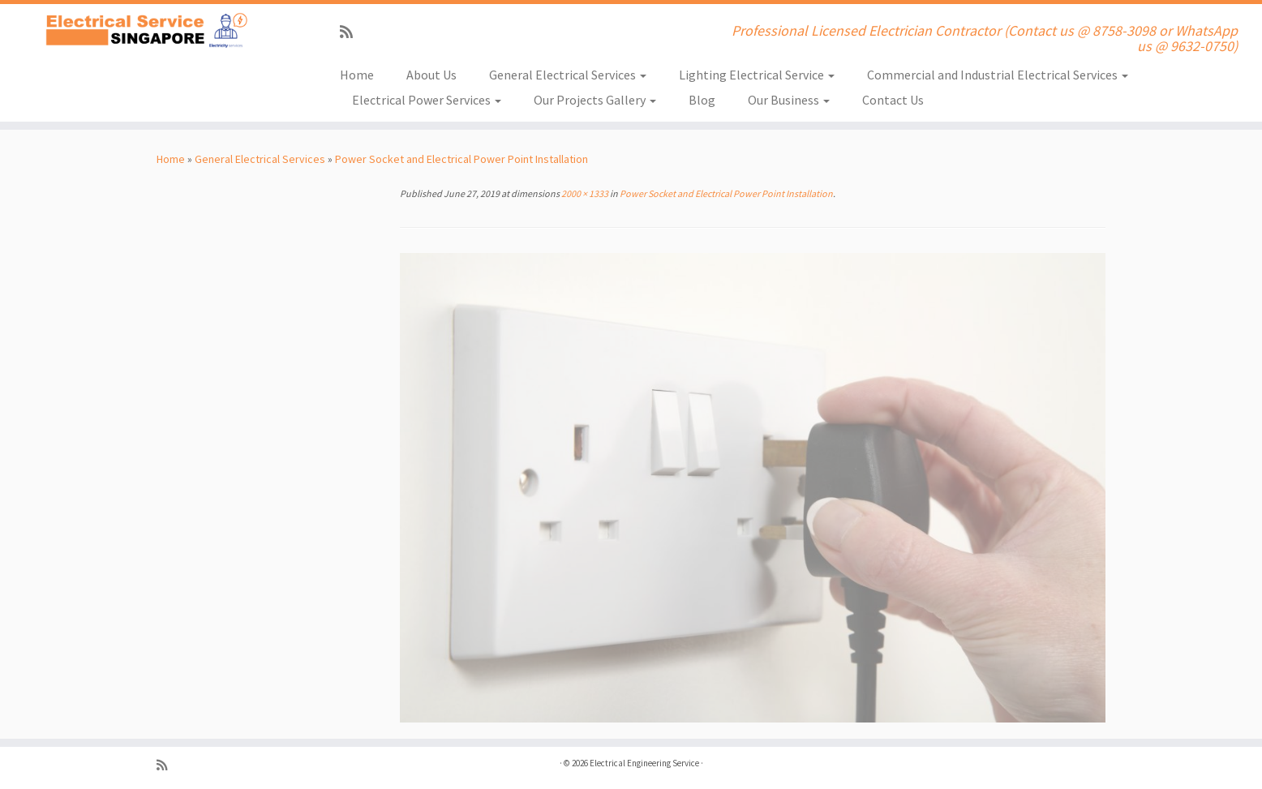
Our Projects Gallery (595, 100)
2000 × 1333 (584, 193)
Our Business (789, 100)
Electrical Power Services (426, 100)
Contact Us (893, 100)
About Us (431, 74)
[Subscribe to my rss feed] (351, 32)
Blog (702, 100)
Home (357, 74)
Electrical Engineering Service (644, 763)
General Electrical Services (567, 74)
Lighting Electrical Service (757, 74)
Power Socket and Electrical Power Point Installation (461, 159)
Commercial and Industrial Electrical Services (997, 74)
